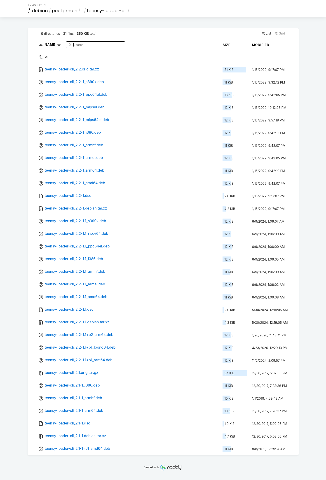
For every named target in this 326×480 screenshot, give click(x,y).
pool (57, 10)
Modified (260, 45)
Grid (279, 33)
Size (226, 45)
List (266, 33)
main (71, 10)
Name (54, 45)
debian (40, 10)
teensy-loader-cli (107, 10)
